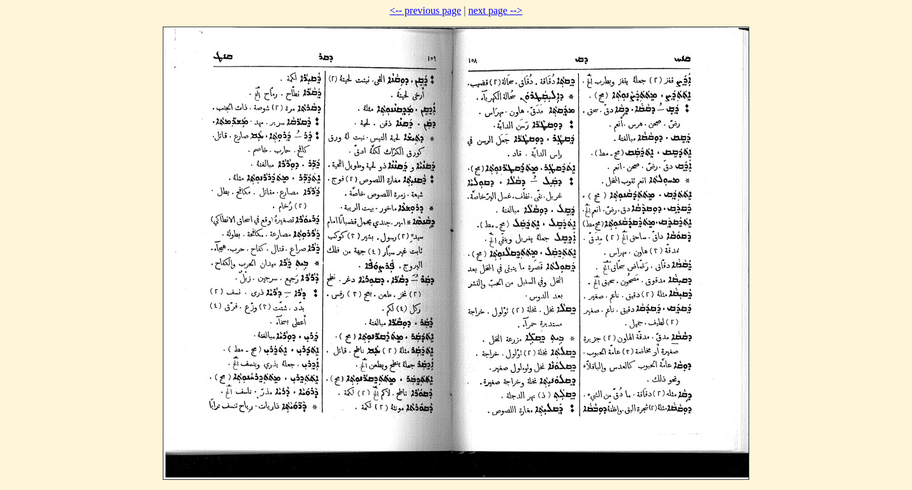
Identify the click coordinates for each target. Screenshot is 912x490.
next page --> (495, 10)
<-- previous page (425, 10)
